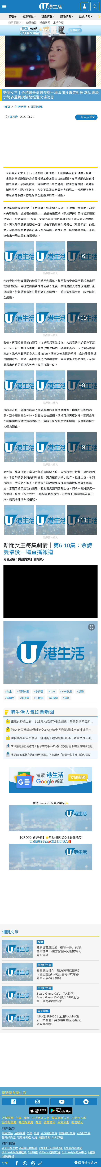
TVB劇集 (67, 691)
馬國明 (10, 697)
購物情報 (65, 16)
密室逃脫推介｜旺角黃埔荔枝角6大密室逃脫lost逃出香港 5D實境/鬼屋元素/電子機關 (58, 974)
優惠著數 (28, 16)
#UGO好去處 (10, 1148)
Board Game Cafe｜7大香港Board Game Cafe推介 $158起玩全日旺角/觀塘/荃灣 (58, 997)
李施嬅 (25, 697)
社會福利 (77, 1122)
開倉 (27, 1118)
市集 (18, 1118)
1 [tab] (43, 30)
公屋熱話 (31, 22)
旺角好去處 (26, 1122)
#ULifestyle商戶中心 (74, 1152)
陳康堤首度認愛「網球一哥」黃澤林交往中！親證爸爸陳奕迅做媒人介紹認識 (59, 951)
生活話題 (21, 107)
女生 (9, 691)
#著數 (91, 1152)
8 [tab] (53, 34)
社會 (38, 1122)
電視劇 (54, 697)
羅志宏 (14, 116)
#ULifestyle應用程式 (14, 1152)
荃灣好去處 (9, 1122)
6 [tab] (60, 30)
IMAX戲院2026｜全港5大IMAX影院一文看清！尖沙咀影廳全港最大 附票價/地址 (59, 1020)
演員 (67, 697)
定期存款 (58, 22)
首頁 (7, 107)
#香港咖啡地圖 (73, 1148)
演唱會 (12, 16)
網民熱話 (7, 1133)
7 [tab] (49, 34)
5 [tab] (56, 30)
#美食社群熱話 (28, 1148)
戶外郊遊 (63, 1122)
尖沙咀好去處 (40, 1118)
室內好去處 (44, 965)
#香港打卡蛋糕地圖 (51, 1148)
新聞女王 (24, 691)
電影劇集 (37, 107)
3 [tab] (49, 30)
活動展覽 (8, 1118)
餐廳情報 (49, 1122)
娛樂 (81, 691)
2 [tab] (46, 30)
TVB (52, 691)
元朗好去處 (78, 1118)
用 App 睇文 (88, 117)
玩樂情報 (46, 16)
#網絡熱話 (8, 1156)
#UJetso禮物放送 (49, 1152)
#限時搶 (33, 1152)
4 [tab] (53, 30)
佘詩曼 (39, 691)
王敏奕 (39, 697)
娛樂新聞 (45, 22)
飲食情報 (84, 16)
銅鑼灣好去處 (60, 1118)
